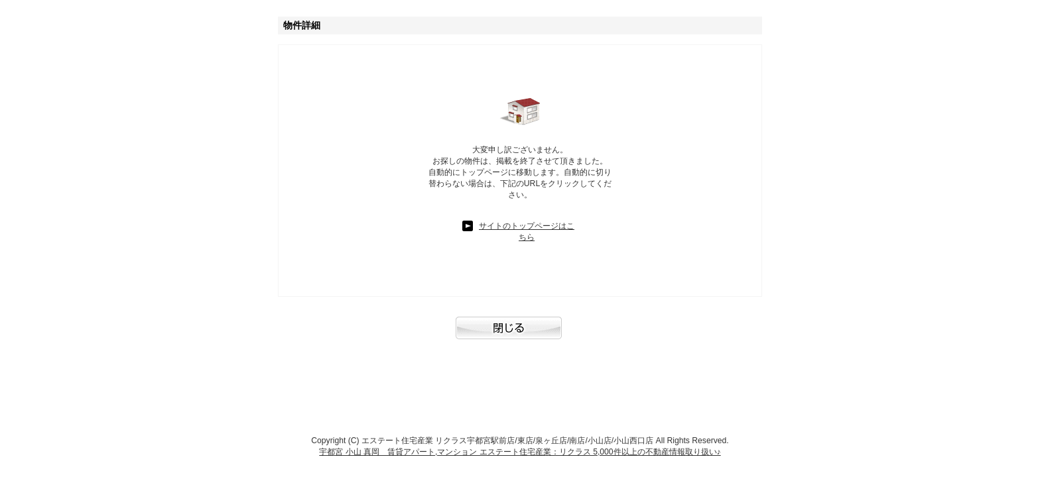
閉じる (520, 334)
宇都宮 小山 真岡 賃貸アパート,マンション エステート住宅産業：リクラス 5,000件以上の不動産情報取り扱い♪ (519, 451)
